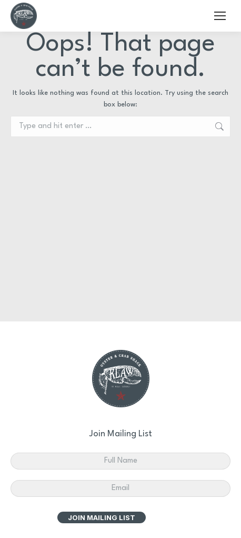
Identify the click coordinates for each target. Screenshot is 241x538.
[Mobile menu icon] (219, 15)
